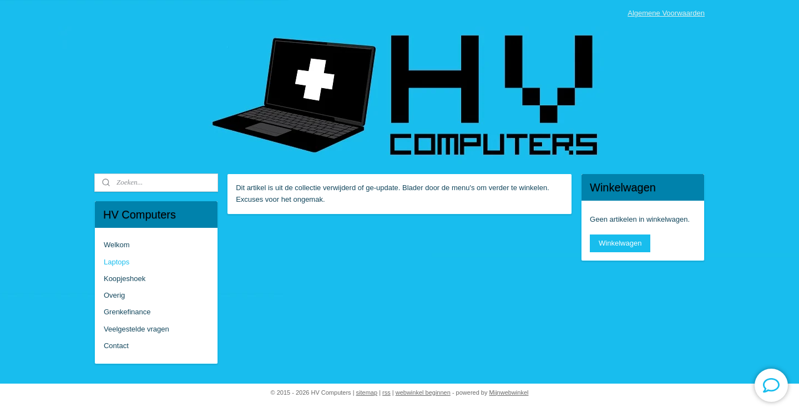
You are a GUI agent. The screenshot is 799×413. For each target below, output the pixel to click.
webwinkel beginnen (423, 392)
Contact (116, 345)
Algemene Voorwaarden (666, 13)
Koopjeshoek (124, 278)
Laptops (116, 262)
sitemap (367, 392)
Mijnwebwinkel (509, 392)
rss (386, 392)
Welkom (117, 245)
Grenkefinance (127, 312)
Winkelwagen (620, 243)
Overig (114, 295)
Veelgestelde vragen (136, 329)
